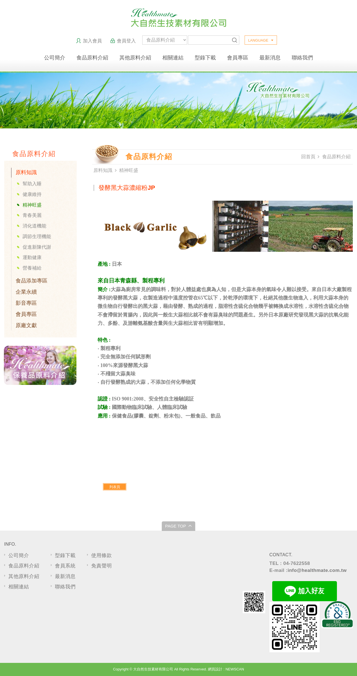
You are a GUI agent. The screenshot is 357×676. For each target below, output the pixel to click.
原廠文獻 (26, 325)
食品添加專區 (31, 281)
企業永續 (26, 292)
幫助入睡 (32, 183)
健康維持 (32, 194)
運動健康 (32, 257)
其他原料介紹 (135, 58)
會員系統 (65, 566)
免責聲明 (101, 566)
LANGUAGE (258, 40)
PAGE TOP (178, 525)
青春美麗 (32, 215)
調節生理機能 (37, 236)
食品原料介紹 (92, 58)
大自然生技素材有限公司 (178, 17)
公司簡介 (54, 58)
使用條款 (101, 555)
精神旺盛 (32, 205)
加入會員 (89, 41)
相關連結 (173, 58)
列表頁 (114, 487)
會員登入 (123, 41)
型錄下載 (205, 58)
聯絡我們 (302, 58)
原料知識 (26, 172)
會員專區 (237, 58)
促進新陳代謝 (37, 247)
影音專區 (26, 303)
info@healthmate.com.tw (317, 570)
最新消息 (270, 58)
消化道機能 (34, 226)
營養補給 (32, 268)
